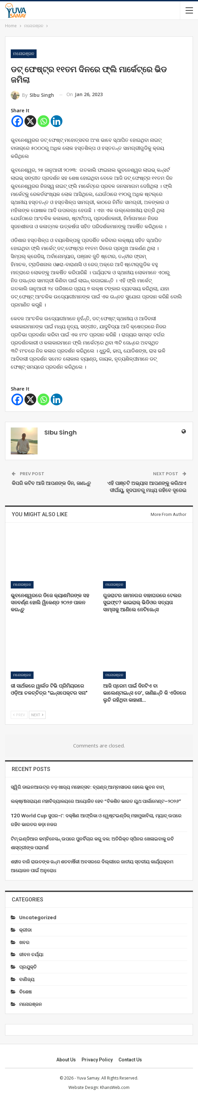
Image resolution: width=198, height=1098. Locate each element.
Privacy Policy (97, 1059)
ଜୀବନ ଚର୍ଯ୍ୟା (31, 954)
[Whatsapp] (43, 121)
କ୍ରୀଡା (25, 930)
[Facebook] (17, 121)
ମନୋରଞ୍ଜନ (23, 53)
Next (37, 714)
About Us (66, 1059)
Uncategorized (37, 917)
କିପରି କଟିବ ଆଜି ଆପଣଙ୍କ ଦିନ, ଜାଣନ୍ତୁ (51, 483)
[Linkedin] (56, 121)
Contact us (130, 1059)
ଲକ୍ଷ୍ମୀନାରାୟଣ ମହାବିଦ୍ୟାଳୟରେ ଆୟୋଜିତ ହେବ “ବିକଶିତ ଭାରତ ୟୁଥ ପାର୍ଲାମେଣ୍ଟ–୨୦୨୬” (96, 801)
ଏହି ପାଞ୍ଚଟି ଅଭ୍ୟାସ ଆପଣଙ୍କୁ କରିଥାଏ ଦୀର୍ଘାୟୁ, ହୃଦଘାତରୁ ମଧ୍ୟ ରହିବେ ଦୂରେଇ (146, 487)
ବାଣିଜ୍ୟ (27, 979)
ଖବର (24, 942)
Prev (19, 714)
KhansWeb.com (115, 1087)
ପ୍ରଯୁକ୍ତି (28, 967)
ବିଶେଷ (25, 991)
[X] (30, 121)
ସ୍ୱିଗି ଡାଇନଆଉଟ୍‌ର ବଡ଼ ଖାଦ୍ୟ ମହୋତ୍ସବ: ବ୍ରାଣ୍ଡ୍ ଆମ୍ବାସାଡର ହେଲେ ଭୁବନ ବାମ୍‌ (87, 787)
